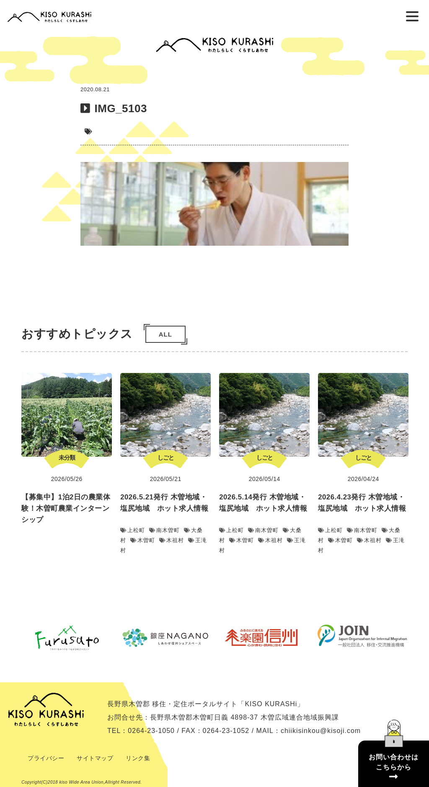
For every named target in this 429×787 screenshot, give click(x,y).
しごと (166, 457)
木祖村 (171, 540)
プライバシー (46, 758)
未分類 (67, 457)
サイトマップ (95, 758)
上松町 (132, 530)
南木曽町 (164, 530)
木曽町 (142, 540)
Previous (11, 637)
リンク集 (138, 758)
